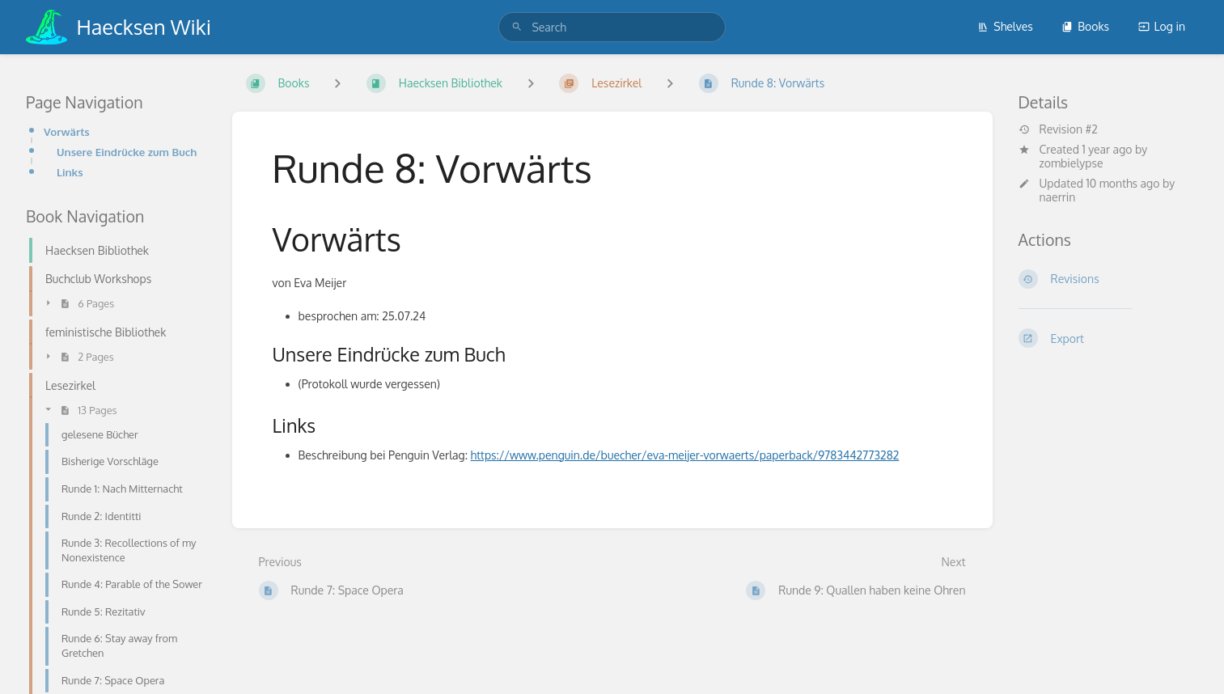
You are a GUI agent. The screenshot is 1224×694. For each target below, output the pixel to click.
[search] (611, 27)
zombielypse (1071, 163)
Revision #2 (1058, 129)
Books (1085, 26)
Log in (1161, 26)
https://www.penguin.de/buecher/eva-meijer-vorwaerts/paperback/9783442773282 (685, 455)
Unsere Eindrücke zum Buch (127, 152)
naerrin (1058, 197)
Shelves (1005, 26)
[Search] (517, 27)
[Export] (1109, 338)
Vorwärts (67, 131)
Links (70, 172)
